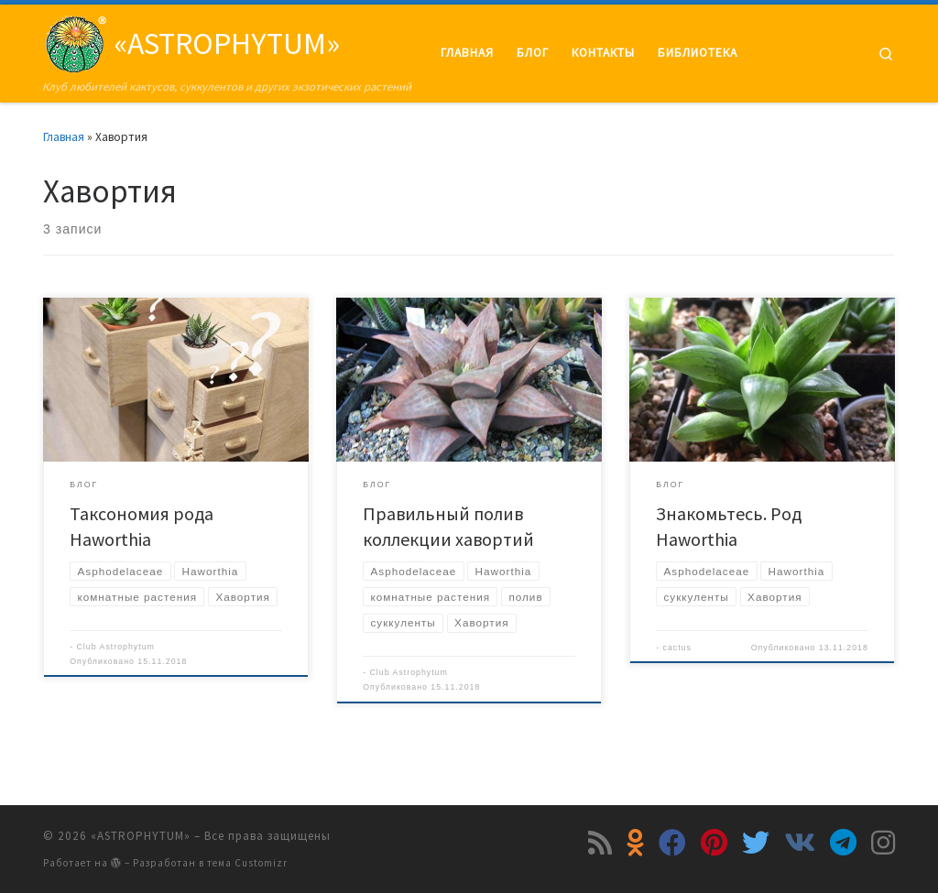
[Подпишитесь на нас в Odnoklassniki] (635, 842)
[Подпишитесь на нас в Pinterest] (714, 842)
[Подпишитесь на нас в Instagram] (883, 842)
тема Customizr (247, 862)
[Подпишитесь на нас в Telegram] (843, 842)
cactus (677, 647)
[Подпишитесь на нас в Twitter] (755, 842)
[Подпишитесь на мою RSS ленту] (600, 842)
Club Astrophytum (116, 646)
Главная (63, 137)
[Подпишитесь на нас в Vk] (799, 842)
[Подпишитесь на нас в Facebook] (672, 842)
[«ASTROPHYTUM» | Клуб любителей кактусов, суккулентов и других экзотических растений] (75, 40)
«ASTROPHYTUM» (141, 836)
